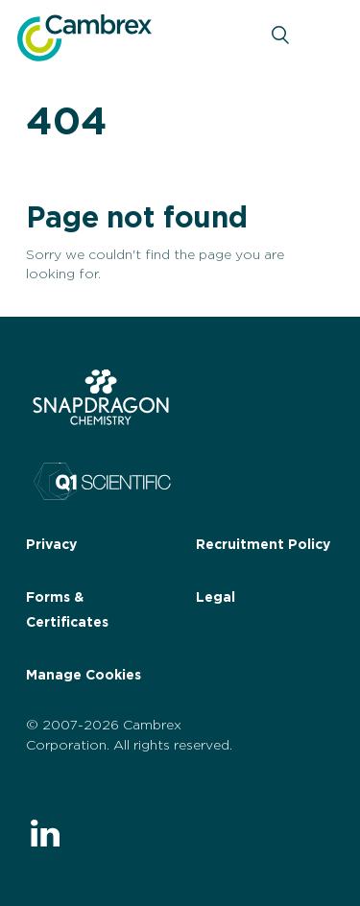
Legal (215, 598)
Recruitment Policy (263, 545)
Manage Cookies (83, 675)
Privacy (51, 545)
